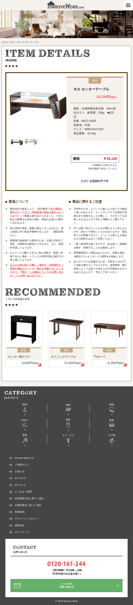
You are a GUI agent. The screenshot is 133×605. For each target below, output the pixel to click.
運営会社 (19, 525)
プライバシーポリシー (27, 518)
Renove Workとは (24, 458)
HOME (5, 42)
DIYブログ (20, 478)
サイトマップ (22, 532)
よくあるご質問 (23, 491)
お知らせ (19, 471)
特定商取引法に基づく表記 (29, 498)
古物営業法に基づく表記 (28, 505)
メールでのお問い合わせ (66, 585)
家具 (13, 42)
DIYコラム (20, 485)
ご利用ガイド (22, 464)
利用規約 (19, 512)
